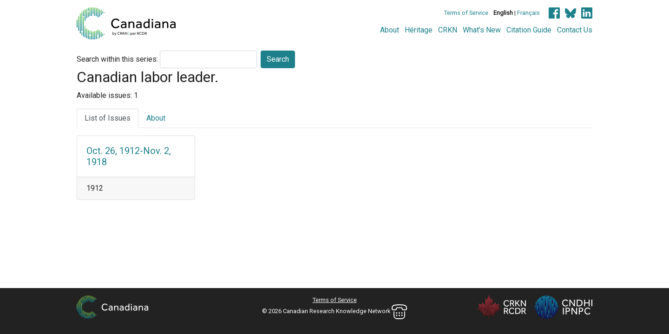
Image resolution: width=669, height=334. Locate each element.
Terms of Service (466, 12)
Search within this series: (117, 59)
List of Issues (108, 118)
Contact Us (574, 30)
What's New (482, 30)
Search (278, 59)
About (389, 30)
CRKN (447, 30)
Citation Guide (528, 30)
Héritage (419, 30)
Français (528, 12)
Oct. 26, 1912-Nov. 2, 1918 (128, 156)
